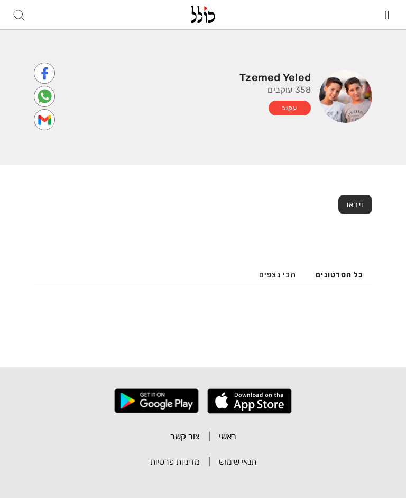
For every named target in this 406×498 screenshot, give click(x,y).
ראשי (227, 436)
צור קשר (185, 436)
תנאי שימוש (237, 462)
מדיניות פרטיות (175, 462)
